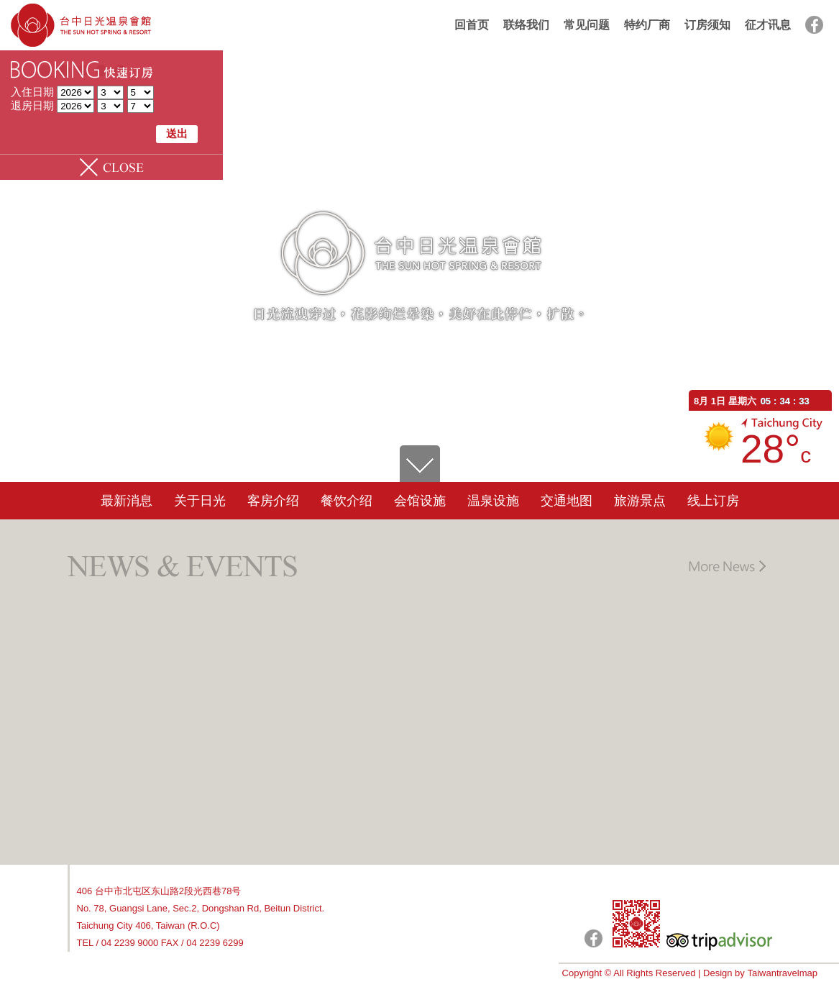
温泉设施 (493, 501)
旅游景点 (640, 501)
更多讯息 (726, 566)
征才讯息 (768, 25)
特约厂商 (647, 25)
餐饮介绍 (346, 501)
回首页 (471, 25)
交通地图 (566, 501)
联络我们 (526, 25)
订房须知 (707, 25)
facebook (814, 25)
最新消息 (126, 501)
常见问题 (587, 25)
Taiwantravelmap (782, 973)
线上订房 (713, 501)
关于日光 (200, 501)
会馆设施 (420, 501)
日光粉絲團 (593, 938)
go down (420, 463)
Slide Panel (111, 167)
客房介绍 (273, 501)
